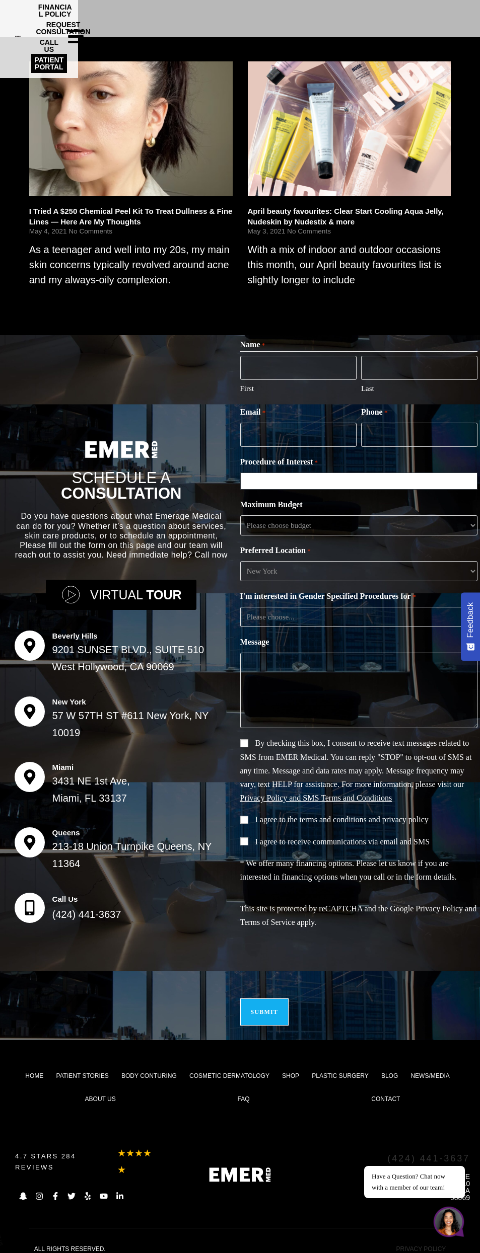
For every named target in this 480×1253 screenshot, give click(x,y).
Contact (385, 1089)
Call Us (65, 894)
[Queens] (30, 838)
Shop (290, 1066)
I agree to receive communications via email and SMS (342, 838)
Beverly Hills (75, 631)
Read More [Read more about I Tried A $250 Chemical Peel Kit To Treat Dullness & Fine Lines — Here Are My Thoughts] (49, 299)
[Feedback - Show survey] (470, 626)
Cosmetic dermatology (229, 1066)
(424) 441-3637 (86, 909)
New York (69, 697)
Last (367, 387)
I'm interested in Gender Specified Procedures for (328, 593)
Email (253, 411)
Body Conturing (149, 1066)
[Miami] (30, 772)
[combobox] (360, 478)
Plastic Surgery (340, 1066)
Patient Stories (82, 1066)
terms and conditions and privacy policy (363, 816)
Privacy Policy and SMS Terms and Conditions (316, 795)
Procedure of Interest (279, 459)
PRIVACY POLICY (421, 1239)
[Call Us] (30, 903)
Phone (374, 411)
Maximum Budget (271, 501)
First (247, 387)
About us (100, 1089)
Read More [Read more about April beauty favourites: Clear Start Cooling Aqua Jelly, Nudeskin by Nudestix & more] (268, 299)
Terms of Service (267, 919)
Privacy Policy (439, 905)
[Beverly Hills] (30, 641)
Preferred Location (275, 548)
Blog (389, 1066)
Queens (66, 828)
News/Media (429, 1066)
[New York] (30, 707)
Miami (63, 762)
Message (254, 639)
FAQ (244, 1089)
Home (34, 1066)
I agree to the (342, 816)
